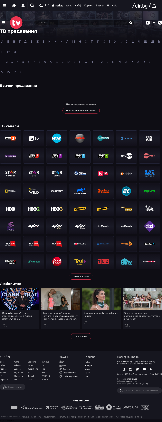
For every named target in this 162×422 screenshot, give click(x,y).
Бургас (87, 372)
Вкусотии (18, 372)
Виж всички (81, 336)
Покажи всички (81, 276)
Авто (16, 361)
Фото (44, 372)
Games (30, 365)
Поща (64, 365)
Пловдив (88, 365)
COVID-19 (46, 375)
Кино (30, 379)
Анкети (17, 365)
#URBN (45, 379)
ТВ (43, 365)
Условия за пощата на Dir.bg (129, 416)
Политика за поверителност (72, 416)
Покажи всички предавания (81, 110)
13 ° (44, 5)
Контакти (36, 416)
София (87, 361)
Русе (86, 375)
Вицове (17, 368)
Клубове (45, 361)
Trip (43, 368)
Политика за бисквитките (100, 416)
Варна (87, 368)
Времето (32, 361)
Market (65, 361)
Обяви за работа (70, 376)
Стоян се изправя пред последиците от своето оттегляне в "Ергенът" (142, 316)
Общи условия (49, 416)
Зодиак (31, 375)
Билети (66, 368)
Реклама (25, 416)
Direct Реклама (69, 372)
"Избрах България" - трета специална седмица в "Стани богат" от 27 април (17, 316)
